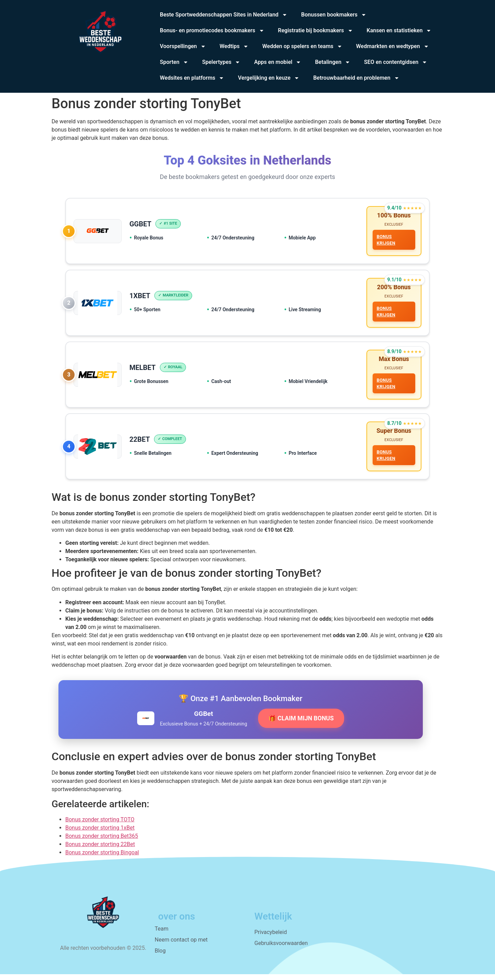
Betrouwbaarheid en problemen (356, 78)
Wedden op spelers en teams (302, 46)
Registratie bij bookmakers (315, 30)
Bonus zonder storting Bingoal (102, 857)
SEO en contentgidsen (395, 62)
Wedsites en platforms (192, 78)
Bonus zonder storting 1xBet (99, 832)
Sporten (174, 62)
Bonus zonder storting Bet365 (101, 840)
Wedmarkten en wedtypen (392, 46)
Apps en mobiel (277, 62)
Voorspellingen (183, 46)
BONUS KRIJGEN (385, 240)
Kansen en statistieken (399, 30)
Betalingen (332, 62)
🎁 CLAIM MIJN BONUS (301, 723)
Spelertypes (221, 62)
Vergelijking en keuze (268, 78)
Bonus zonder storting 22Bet (100, 849)
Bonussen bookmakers (333, 15)
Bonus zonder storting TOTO (99, 824)
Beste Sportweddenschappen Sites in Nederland (223, 15)
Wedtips (234, 46)
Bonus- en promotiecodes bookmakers (212, 30)
